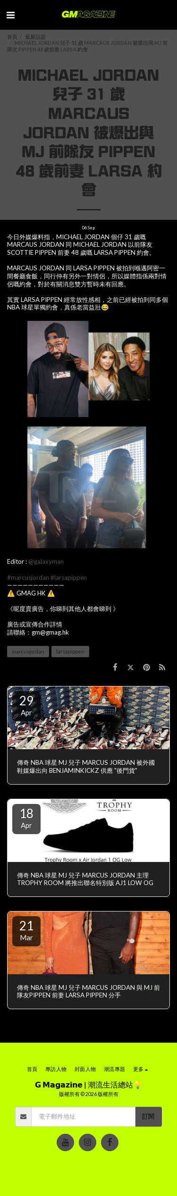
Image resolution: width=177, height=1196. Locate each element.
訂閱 (148, 1116)
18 (26, 817)
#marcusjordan (28, 577)
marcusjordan (28, 651)
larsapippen (70, 651)
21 (26, 930)
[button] (10, 15)
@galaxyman (46, 561)
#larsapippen (69, 577)
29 (26, 705)
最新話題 (35, 36)
